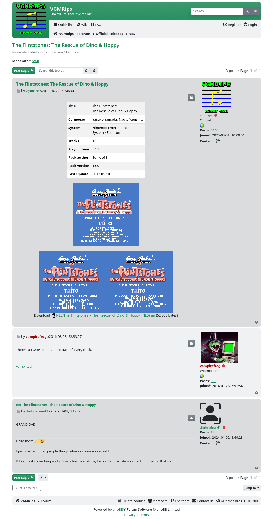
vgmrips (206, 115)
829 (213, 380)
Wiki (82, 24)
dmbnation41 (210, 427)
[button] (43, 477)
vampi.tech (24, 366)
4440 (214, 130)
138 (213, 432)
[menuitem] (64, 24)
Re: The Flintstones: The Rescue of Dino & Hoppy (56, 404)
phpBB (118, 509)
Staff (35, 61)
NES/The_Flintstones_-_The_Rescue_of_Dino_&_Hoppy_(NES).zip (103, 315)
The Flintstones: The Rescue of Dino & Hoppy (65, 44)
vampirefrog (210, 365)
